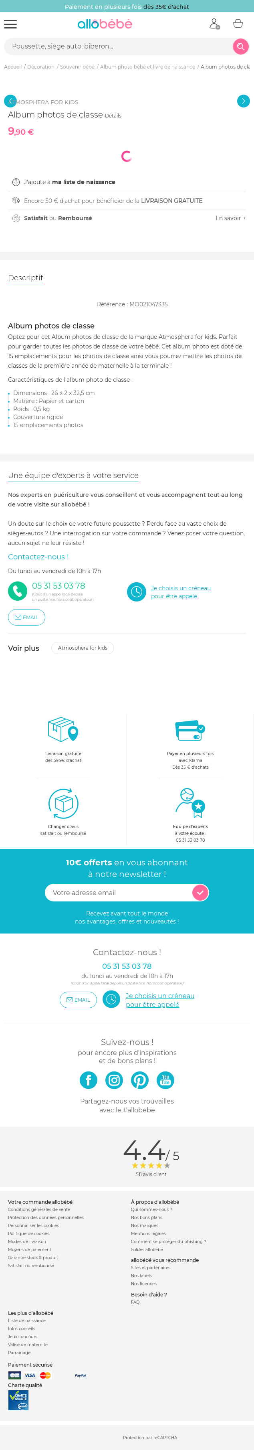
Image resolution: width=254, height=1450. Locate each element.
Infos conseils (21, 1328)
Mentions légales (148, 1233)
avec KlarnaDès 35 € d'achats (190, 742)
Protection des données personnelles (46, 1217)
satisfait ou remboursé (63, 811)
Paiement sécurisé (30, 1365)
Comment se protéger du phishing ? (168, 1241)
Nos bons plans (146, 1217)
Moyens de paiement (29, 1249)
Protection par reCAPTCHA (150, 1438)
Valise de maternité (28, 1344)
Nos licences (144, 1283)
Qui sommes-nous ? (151, 1209)
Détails (113, 116)
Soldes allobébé (147, 1249)
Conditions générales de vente (39, 1209)
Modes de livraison (27, 1241)
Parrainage (19, 1352)
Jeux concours (22, 1336)
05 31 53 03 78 (190, 840)
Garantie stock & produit (33, 1257)
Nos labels (141, 1275)
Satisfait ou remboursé (31, 1265)
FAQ (135, 1302)
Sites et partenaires (150, 1267)
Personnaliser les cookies (33, 1225)
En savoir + (231, 218)
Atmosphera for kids (82, 648)
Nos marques (144, 1225)
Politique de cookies (28, 1233)
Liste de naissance (27, 1320)
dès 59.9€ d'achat (63, 742)
